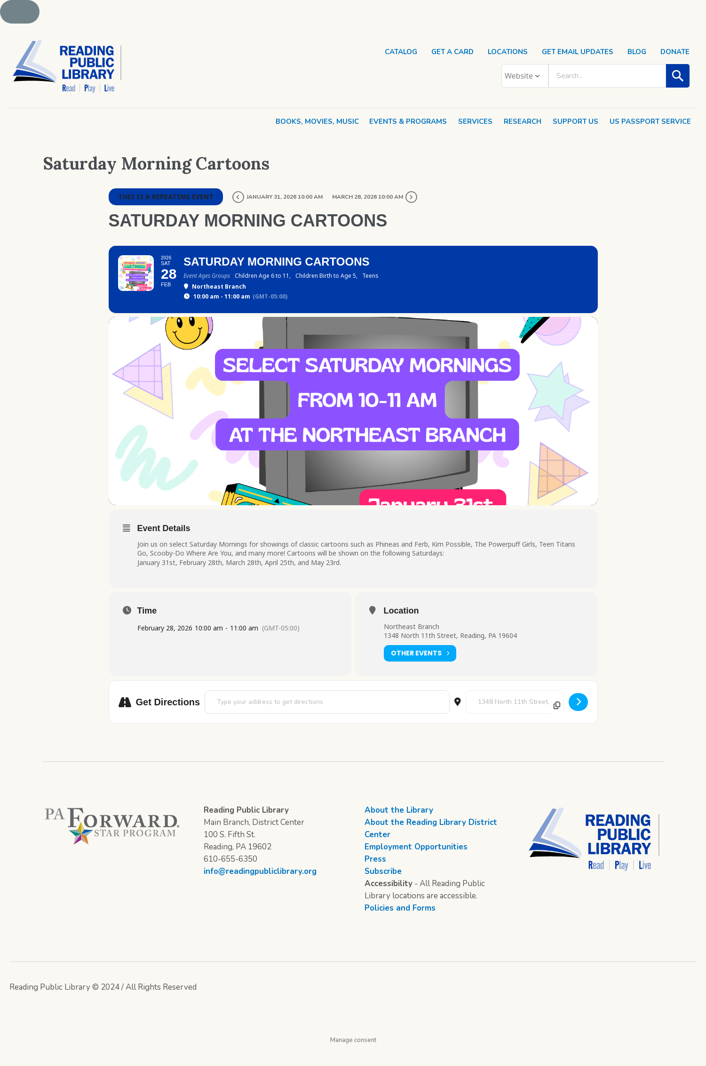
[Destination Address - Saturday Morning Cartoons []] (515, 719)
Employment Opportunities (416, 864)
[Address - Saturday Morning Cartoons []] (327, 719)
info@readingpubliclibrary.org (260, 888)
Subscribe (383, 888)
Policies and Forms (400, 925)
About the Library (399, 827)
